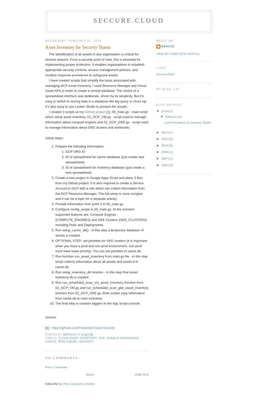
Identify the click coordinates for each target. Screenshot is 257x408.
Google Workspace (123, 338)
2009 (165, 152)
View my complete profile (178, 54)
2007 (165, 158)
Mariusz (168, 46)
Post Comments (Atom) (79, 384)
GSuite (50, 341)
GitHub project (95, 112)
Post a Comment (56, 367)
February (171, 117)
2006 (165, 165)
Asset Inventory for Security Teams (187, 122)
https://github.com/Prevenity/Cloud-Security (83, 328)
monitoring (67, 341)
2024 (165, 111)
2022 (165, 139)
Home (90, 374)
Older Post (142, 374)
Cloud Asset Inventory (78, 338)
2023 (165, 132)
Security (86, 341)
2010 (165, 145)
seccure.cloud (128, 20)
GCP (102, 338)
